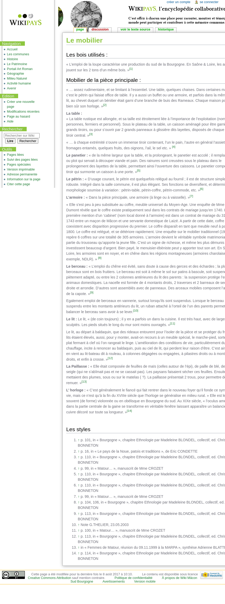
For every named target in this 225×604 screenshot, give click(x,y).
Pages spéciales (19, 164)
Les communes (18, 54)
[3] (91, 134)
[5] (138, 170)
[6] (201, 188)
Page (80, 29)
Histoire (12, 59)
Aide (10, 121)
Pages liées (15, 155)
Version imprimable (21, 169)
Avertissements (114, 581)
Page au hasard (18, 116)
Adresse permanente (22, 174)
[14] (129, 410)
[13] (84, 381)
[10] (135, 310)
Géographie (15, 73)
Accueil (12, 49)
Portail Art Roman (20, 69)
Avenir (11, 88)
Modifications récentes (23, 111)
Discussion (100, 29)
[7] (191, 196)
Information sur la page (23, 179)
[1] (131, 68)
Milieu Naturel (17, 78)
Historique (166, 29)
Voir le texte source (135, 29)
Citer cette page (18, 184)
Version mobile (145, 581)
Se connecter (209, 2)
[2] (104, 104)
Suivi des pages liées (22, 159)
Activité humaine (19, 83)
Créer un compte (178, 2)
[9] (91, 292)
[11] (172, 323)
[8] (99, 257)
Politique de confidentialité (134, 578)
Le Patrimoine (17, 64)
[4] (173, 146)
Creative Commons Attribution (49, 578)
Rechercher (12, 129)
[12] (110, 358)
